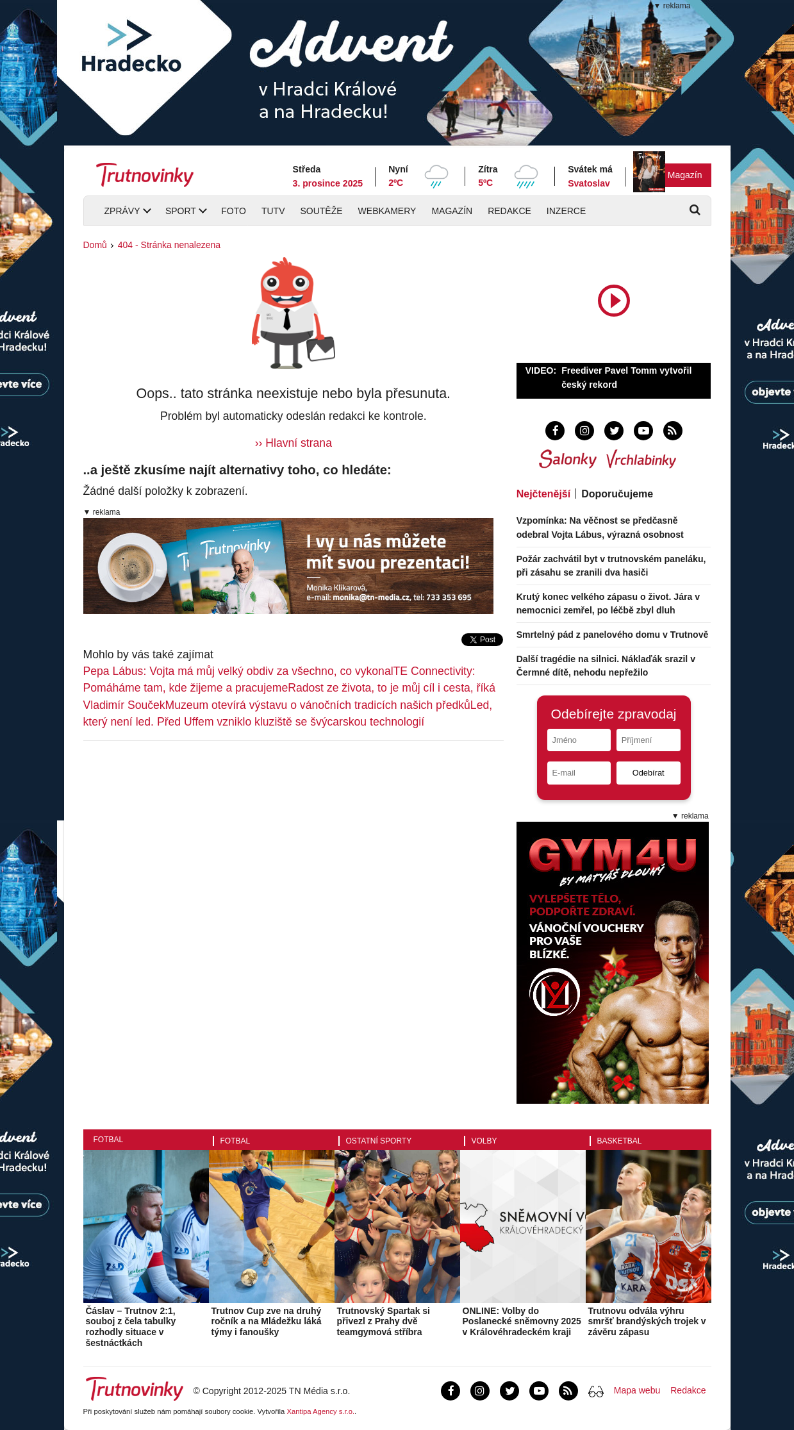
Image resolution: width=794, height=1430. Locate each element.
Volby (484, 1140)
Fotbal (109, 1139)
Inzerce (566, 211)
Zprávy (122, 211)
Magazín (685, 175)
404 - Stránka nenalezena (169, 245)
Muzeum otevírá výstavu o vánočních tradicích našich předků (317, 705)
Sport (180, 211)
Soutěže (321, 211)
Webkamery (387, 211)
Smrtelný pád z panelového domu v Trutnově (613, 634)
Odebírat (649, 772)
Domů (95, 245)
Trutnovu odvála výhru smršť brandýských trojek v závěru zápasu (647, 1322)
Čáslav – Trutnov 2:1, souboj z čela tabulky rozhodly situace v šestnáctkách (131, 1327)
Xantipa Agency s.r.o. (320, 1411)
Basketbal (619, 1140)
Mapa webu (637, 1390)
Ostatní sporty (379, 1140)
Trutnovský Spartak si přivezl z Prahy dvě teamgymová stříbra (384, 1322)
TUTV (273, 211)
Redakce (509, 211)
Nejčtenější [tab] (543, 493)
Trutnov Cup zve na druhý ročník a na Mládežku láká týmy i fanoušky (266, 1322)
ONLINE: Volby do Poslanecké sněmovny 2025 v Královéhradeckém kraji (522, 1322)
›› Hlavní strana (293, 442)
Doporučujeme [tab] (617, 493)
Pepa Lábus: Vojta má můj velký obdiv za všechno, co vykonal (238, 671)
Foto (233, 211)
